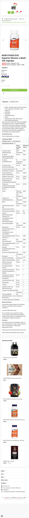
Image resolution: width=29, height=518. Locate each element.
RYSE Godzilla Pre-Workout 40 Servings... (13, 399)
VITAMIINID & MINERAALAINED (11, 18)
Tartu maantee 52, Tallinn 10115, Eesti (12, 488)
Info (2, 474)
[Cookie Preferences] (2, 516)
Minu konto (4, 480)
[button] (3, 40)
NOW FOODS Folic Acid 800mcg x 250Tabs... (14, 440)
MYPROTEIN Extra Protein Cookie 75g (12, 378)
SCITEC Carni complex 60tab (10, 357)
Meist (2, 471)
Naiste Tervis (21, 18)
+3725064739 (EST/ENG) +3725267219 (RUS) (14, 491)
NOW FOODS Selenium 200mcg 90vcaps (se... (14, 419)
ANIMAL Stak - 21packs (8, 461)
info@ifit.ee (5, 489)
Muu (2, 477)
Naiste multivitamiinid (6, 20)
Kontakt (3, 483)
